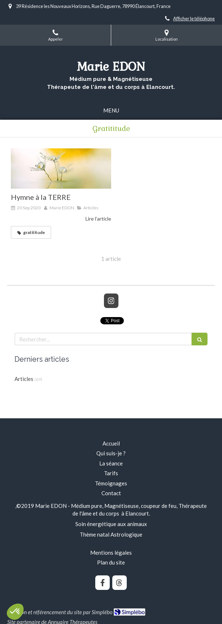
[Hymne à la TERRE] (61, 168)
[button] (15, 611)
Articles (23, 378)
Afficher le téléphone (194, 18)
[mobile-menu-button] (111, 110)
